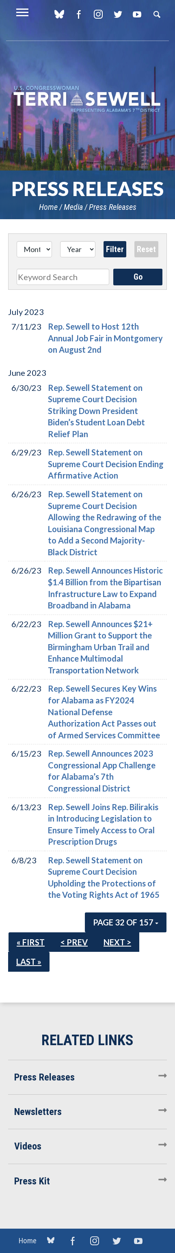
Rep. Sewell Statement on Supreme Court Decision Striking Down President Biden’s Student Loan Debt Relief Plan (96, 411)
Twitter (117, 14)
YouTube (137, 14)
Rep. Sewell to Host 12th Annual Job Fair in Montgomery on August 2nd (105, 337)
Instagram (98, 14)
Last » (28, 961)
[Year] (77, 249)
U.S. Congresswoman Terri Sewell (87, 99)
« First (31, 942)
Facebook (78, 14)
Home (48, 207)
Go (138, 277)
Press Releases (112, 207)
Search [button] (157, 14)
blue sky (59, 14)
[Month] (34, 249)
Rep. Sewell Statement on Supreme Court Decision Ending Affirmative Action (106, 463)
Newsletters (38, 1111)
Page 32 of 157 (125, 922)
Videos (27, 1146)
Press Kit (32, 1181)
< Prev (74, 942)
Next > (117, 942)
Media (73, 207)
